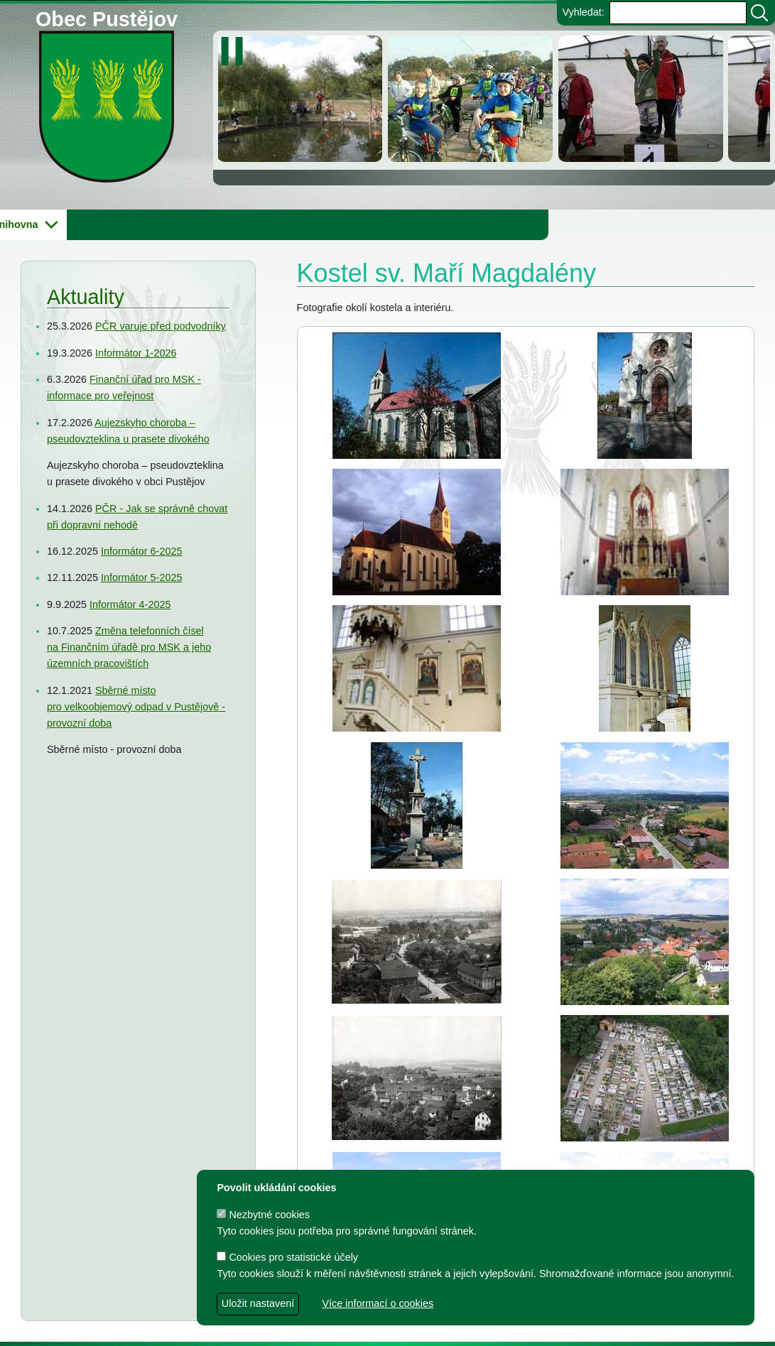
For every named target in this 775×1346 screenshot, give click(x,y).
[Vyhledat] (759, 12)
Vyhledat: (583, 12)
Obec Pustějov (107, 17)
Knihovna (241, 224)
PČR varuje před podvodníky (160, 326)
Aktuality (85, 297)
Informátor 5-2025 (141, 577)
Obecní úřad (40, 224)
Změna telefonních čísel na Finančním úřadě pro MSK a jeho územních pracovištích (129, 647)
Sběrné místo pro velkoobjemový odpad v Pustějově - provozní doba (136, 707)
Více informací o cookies (377, 1303)
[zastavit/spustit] (236, 51)
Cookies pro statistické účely (287, 1257)
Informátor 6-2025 (141, 551)
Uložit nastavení (258, 1303)
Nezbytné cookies (263, 1214)
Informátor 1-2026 (135, 353)
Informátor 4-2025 (130, 604)
